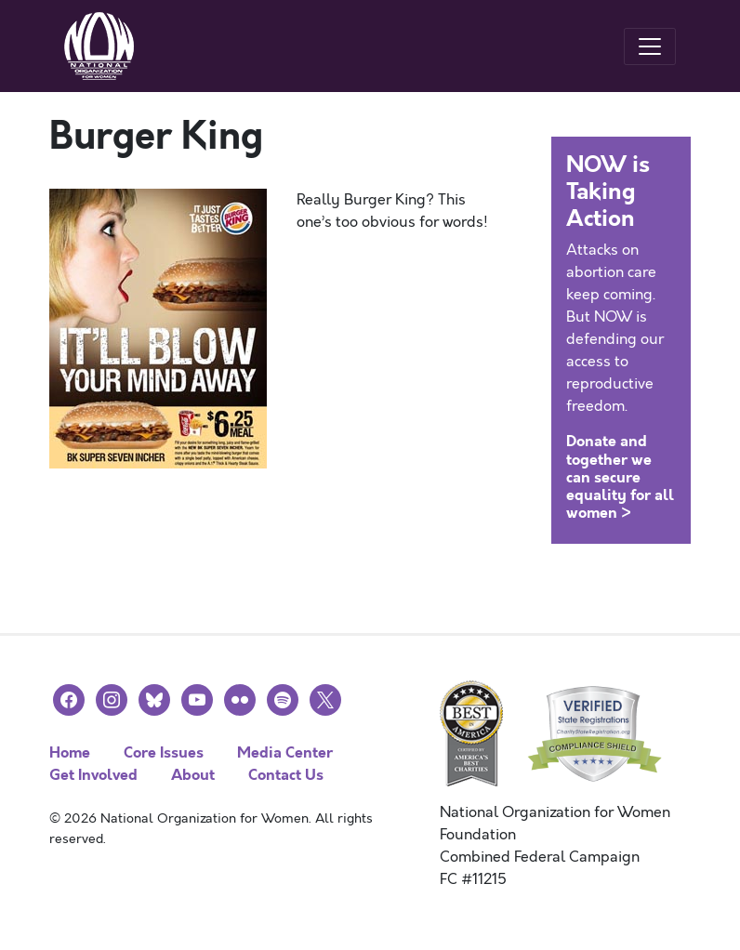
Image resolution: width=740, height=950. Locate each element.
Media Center (285, 752)
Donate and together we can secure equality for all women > (620, 476)
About (193, 774)
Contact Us (286, 774)
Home (69, 752)
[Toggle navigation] (650, 46)
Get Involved (93, 774)
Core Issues (164, 752)
